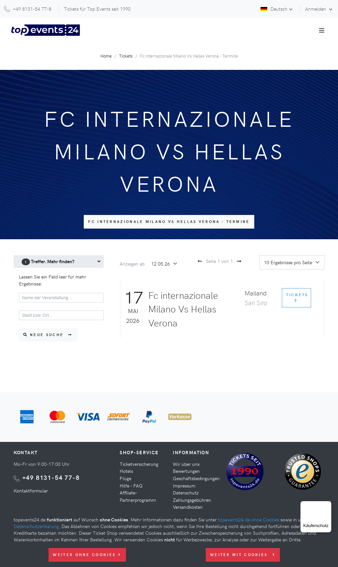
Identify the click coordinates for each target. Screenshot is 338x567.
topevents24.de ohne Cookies (248, 519)
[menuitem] (59, 261)
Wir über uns (186, 464)
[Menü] (327, 505)
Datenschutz (186, 492)
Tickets (126, 56)
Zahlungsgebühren (192, 499)
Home (106, 56)
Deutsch (274, 8)
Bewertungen (186, 471)
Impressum (184, 485)
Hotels (126, 471)
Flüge (125, 478)
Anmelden (316, 8)
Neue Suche (48, 334)
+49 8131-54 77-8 (51, 477)
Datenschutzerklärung (36, 526)
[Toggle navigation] (322, 30)
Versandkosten (188, 506)
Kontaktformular (31, 490)
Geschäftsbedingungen (196, 478)
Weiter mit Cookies (243, 554)
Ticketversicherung (139, 464)
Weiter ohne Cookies (87, 554)
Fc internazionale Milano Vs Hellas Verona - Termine (169, 221)
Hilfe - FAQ (131, 485)
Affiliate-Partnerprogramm (138, 496)
